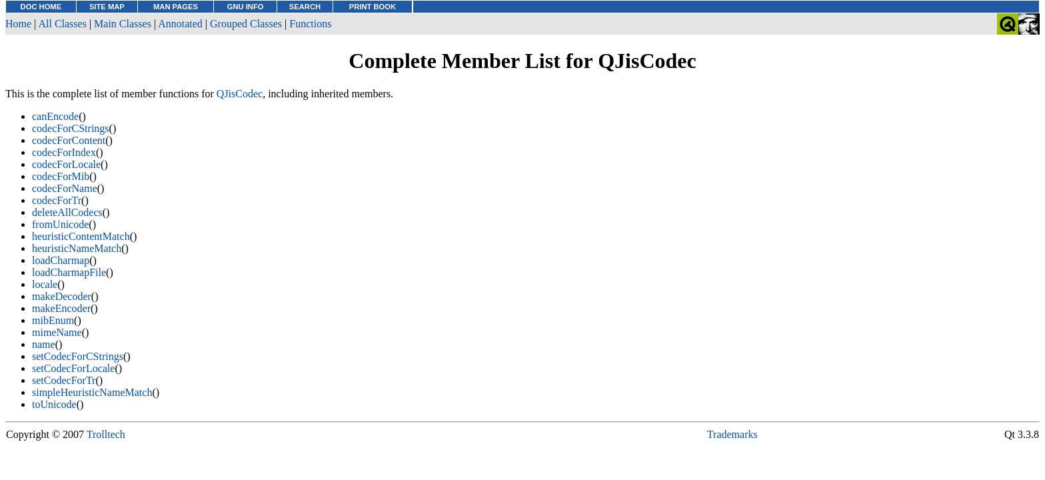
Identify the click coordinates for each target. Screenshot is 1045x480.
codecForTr (56, 200)
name (43, 344)
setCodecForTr (63, 380)
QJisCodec (240, 93)
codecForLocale (66, 164)
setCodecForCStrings (77, 356)
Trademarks (732, 434)
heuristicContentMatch (81, 236)
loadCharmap (60, 260)
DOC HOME (41, 7)
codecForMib (60, 176)
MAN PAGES (175, 7)
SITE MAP (107, 7)
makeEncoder (61, 308)
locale (44, 284)
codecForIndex (64, 152)
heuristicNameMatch (76, 248)
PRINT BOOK (372, 7)
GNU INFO (245, 7)
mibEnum (53, 320)
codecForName (64, 188)
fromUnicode (60, 224)
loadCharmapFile (69, 272)
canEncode (55, 116)
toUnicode (54, 404)
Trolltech (106, 434)
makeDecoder (61, 296)
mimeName (57, 332)
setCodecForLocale (73, 368)
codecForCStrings (70, 128)
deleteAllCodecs (67, 212)
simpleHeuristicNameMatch (92, 392)
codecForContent (68, 140)
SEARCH (305, 7)
